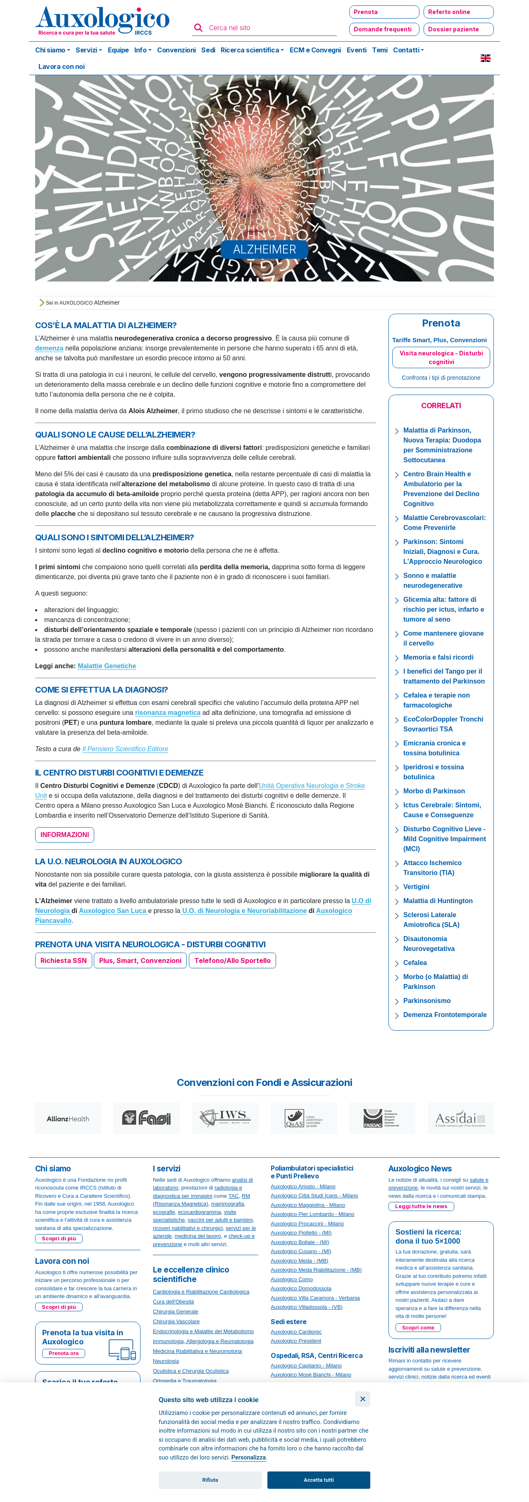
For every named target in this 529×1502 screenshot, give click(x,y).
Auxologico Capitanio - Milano (306, 1365)
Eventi (357, 50)
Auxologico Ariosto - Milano (303, 1186)
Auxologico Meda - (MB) (299, 1261)
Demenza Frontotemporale (445, 1014)
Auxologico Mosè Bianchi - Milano (311, 1375)
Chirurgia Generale (175, 1311)
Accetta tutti (319, 1480)
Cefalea (415, 962)
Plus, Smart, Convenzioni (140, 960)
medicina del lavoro (198, 1236)
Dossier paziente (453, 29)
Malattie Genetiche (107, 665)
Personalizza (248, 1457)
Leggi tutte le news (421, 1206)
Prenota (366, 11)
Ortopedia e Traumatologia (185, 1381)
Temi (379, 50)
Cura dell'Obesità (173, 1302)
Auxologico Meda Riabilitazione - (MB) (316, 1270)
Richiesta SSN (64, 960)
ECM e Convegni (315, 50)
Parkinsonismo (427, 1000)
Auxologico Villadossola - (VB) (307, 1307)
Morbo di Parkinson (434, 791)
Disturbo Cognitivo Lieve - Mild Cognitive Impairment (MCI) (444, 839)
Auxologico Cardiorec (296, 1332)
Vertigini (416, 886)
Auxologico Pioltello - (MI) (301, 1233)
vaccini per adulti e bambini (220, 1220)
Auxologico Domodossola (301, 1288)
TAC (234, 1196)
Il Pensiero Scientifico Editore (125, 748)
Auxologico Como (292, 1279)
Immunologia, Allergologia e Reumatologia (203, 1341)
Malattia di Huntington (438, 900)
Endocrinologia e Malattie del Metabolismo (203, 1331)
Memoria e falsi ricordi (438, 657)
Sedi (208, 50)
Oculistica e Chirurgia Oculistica (191, 1371)
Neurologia (166, 1361)
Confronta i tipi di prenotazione (441, 377)
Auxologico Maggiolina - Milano (308, 1205)
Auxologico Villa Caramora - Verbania (315, 1298)
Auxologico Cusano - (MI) (301, 1251)
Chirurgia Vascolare (176, 1321)
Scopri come (418, 1328)
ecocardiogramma (199, 1212)
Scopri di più (59, 1238)
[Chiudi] (362, 1399)
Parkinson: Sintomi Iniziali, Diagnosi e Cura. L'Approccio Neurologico (442, 551)
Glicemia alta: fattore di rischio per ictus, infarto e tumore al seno (443, 609)
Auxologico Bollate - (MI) (300, 1242)
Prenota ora (64, 1353)
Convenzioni (176, 50)
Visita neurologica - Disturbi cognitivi (441, 357)
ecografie (164, 1212)
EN (485, 58)
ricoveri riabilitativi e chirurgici (188, 1228)
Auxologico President (296, 1341)
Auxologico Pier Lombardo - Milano (312, 1214)
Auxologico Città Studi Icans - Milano (314, 1195)
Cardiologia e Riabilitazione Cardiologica (201, 1292)
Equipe (118, 50)
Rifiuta (210, 1480)
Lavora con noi (61, 66)
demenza (49, 348)
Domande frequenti (383, 29)
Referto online (449, 11)
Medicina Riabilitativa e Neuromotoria (197, 1351)
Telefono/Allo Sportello (232, 960)
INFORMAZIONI (65, 834)
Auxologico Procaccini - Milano (307, 1224)
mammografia (227, 1204)
